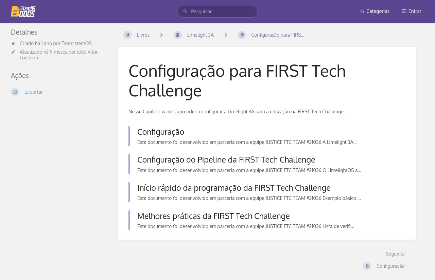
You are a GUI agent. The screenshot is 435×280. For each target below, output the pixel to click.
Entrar (411, 11)
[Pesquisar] (185, 11)
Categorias (375, 11)
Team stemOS (77, 43)
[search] (217, 11)
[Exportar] (58, 92)
